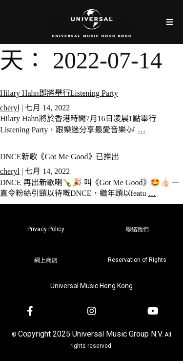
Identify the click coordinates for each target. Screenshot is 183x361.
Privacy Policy (45, 229)
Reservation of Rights (137, 259)
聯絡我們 (137, 229)
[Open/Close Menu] (169, 21)
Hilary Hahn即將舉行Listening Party (59, 93)
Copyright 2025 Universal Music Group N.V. (90, 334)
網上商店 (46, 260)
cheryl (10, 108)
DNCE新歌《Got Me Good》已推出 (59, 156)
